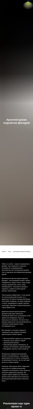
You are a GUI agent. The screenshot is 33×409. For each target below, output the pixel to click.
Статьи (9, 251)
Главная (4, 251)
